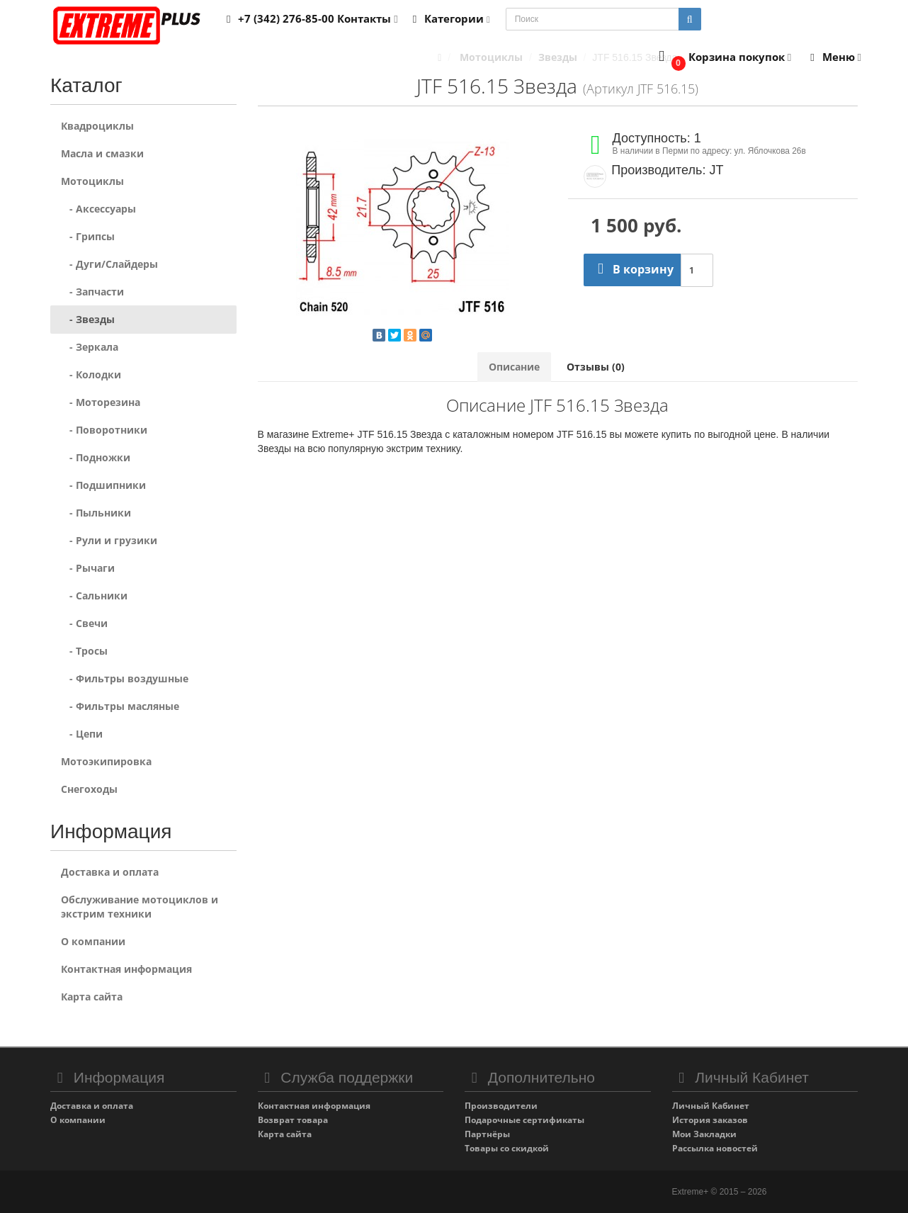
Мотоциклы (92, 181)
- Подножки (95, 457)
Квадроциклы (97, 125)
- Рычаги (88, 568)
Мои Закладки (704, 1134)
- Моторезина (100, 402)
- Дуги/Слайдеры (109, 264)
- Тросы (84, 651)
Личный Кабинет (710, 1106)
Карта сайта (92, 996)
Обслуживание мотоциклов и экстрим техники (139, 906)
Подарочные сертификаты (524, 1120)
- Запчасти (92, 291)
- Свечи (84, 623)
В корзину (632, 269)
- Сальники (94, 595)
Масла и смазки (102, 153)
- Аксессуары (98, 208)
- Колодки (91, 374)
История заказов (710, 1120)
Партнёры (487, 1134)
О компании (93, 941)
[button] (722, 57)
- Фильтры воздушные (124, 678)
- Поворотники (104, 429)
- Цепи (82, 733)
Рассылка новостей (715, 1148)
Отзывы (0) (596, 366)
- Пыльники (96, 512)
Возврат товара (293, 1120)
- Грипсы (88, 236)
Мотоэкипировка (106, 761)
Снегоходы (89, 789)
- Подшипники (103, 485)
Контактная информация (126, 969)
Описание (514, 366)
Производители (501, 1106)
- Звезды (88, 319)
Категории (449, 18)
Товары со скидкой (507, 1148)
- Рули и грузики (109, 540)
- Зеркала (89, 347)
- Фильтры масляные (120, 706)
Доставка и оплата (110, 872)
